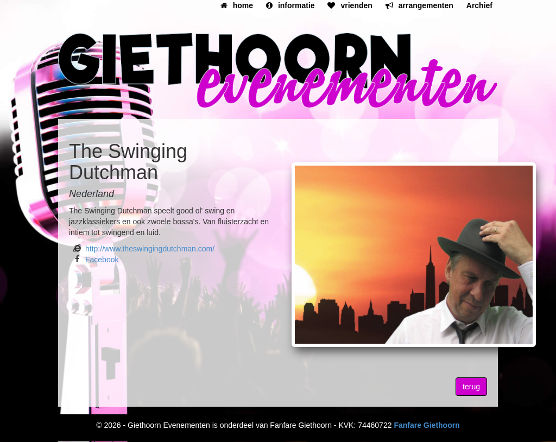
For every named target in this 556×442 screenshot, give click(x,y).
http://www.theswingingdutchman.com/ (149, 248)
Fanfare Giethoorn (426, 425)
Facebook (101, 259)
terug (471, 386)
